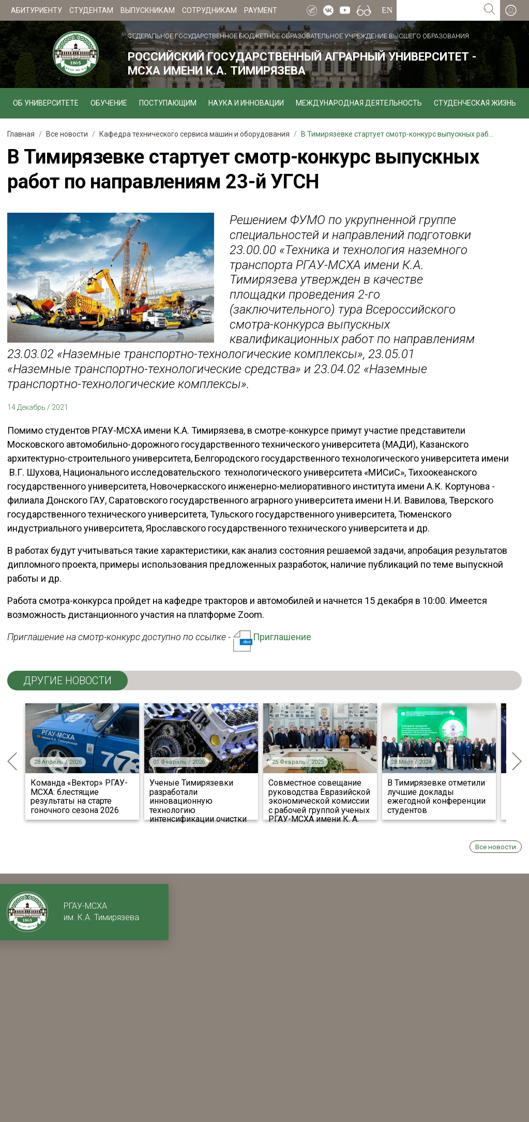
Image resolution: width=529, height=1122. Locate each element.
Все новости (495, 847)
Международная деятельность (359, 103)
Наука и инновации (246, 103)
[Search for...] (438, 10)
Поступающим (168, 103)
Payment (260, 10)
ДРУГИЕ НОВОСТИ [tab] (67, 680)
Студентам (91, 10)
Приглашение (272, 636)
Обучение (108, 103)
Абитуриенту (36, 10)
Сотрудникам (209, 10)
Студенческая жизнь (475, 103)
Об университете (46, 103)
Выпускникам (147, 10)
